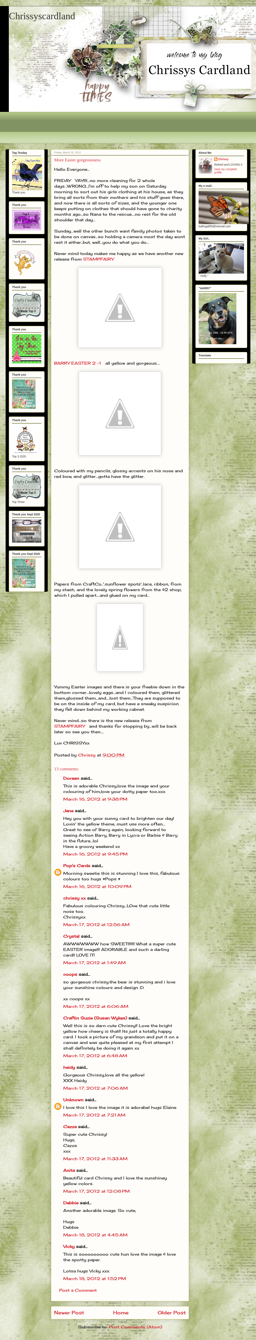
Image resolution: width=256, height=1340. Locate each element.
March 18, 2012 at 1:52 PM (94, 1278)
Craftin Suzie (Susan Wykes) (95, 1017)
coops (70, 974)
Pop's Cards (76, 865)
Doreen (71, 778)
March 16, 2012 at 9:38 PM (95, 799)
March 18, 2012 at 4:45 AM (95, 1234)
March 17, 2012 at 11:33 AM (95, 1158)
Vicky (69, 1246)
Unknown (73, 1099)
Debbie (70, 1202)
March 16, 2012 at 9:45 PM (95, 854)
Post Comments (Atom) (135, 1326)
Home (121, 1313)
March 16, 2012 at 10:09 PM (97, 886)
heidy (69, 1067)
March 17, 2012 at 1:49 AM (94, 962)
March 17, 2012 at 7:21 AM (94, 1115)
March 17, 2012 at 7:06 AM (95, 1088)
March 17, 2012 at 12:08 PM (96, 1191)
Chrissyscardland (42, 16)
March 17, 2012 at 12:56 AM (96, 924)
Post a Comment (78, 1290)
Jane (68, 810)
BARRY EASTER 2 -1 (77, 363)
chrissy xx (74, 898)
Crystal (71, 936)
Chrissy (223, 159)
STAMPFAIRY (98, 259)
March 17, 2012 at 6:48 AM (95, 1055)
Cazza (70, 1126)
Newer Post (69, 1313)
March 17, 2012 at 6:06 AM (95, 1006)
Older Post (172, 1313)
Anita (69, 1170)
